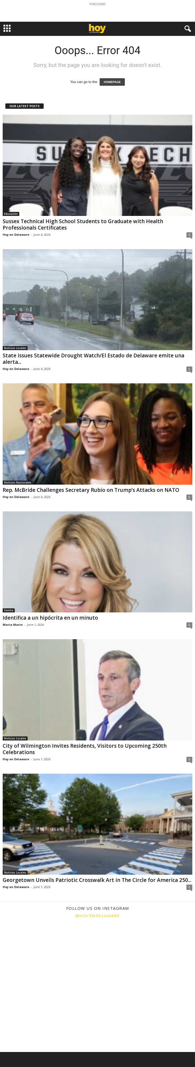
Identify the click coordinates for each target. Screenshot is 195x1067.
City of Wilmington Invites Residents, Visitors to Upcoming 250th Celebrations (85, 749)
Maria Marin (13, 625)
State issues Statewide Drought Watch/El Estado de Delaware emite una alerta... (93, 358)
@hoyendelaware (97, 915)
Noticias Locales (15, 348)
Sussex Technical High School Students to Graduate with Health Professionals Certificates (83, 224)
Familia (8, 610)
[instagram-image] (32, 954)
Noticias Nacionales (17, 482)
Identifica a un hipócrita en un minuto (50, 617)
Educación (11, 214)
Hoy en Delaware (16, 235)
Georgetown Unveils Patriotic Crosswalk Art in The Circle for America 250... (97, 880)
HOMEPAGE (112, 82)
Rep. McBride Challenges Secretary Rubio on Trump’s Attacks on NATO (91, 489)
